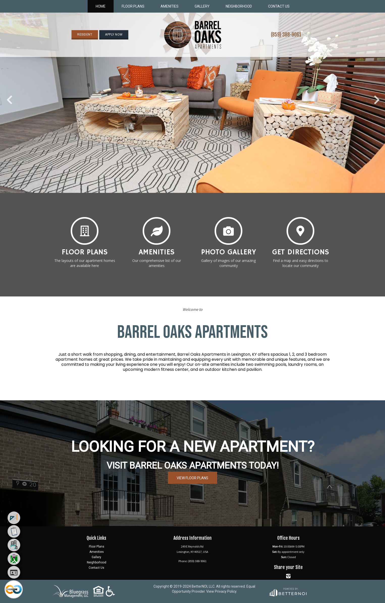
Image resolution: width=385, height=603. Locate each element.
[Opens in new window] (287, 591)
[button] (192, 35)
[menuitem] (14, 517)
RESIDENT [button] (84, 34)
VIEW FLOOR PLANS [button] (192, 478)
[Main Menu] (14, 589)
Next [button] (376, 97)
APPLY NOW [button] (114, 34)
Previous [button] (8, 97)
